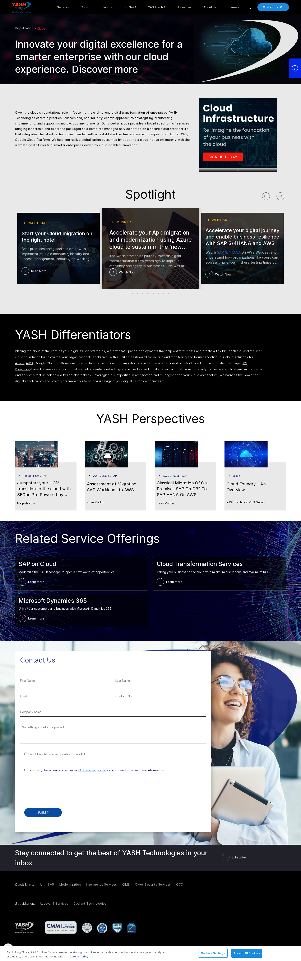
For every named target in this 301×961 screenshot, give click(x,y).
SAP (51, 884)
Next (284, 195)
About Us (210, 7)
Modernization (70, 884)
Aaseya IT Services (54, 903)
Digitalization (24, 28)
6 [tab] (158, 293)
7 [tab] (163, 293)
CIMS (126, 884)
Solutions (106, 7)
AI (41, 884)
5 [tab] (153, 293)
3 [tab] (142, 293)
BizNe (130, 7)
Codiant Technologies (90, 903)
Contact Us (274, 7)
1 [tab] (238, 170)
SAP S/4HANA (229, 252)
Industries (184, 7)
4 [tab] (147, 293)
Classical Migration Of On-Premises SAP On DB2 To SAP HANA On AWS (182, 488)
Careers (233, 7)
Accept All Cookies (247, 953)
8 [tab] (168, 293)
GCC (179, 884)
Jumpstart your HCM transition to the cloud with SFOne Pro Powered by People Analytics (44, 489)
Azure (19, 363)
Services (63, 7)
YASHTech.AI (157, 7)
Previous (270, 195)
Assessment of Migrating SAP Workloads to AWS (111, 486)
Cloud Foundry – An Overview (246, 486)
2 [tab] (137, 293)
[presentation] (52, 793)
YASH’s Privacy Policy (93, 770)
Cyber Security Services (153, 884)
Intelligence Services (101, 884)
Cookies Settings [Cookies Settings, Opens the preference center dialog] (213, 953)
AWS (29, 363)
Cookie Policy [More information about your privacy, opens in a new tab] (78, 956)
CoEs (84, 7)
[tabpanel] (242, 130)
